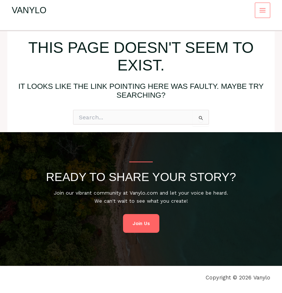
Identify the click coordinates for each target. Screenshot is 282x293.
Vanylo (29, 10)
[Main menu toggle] (263, 10)
